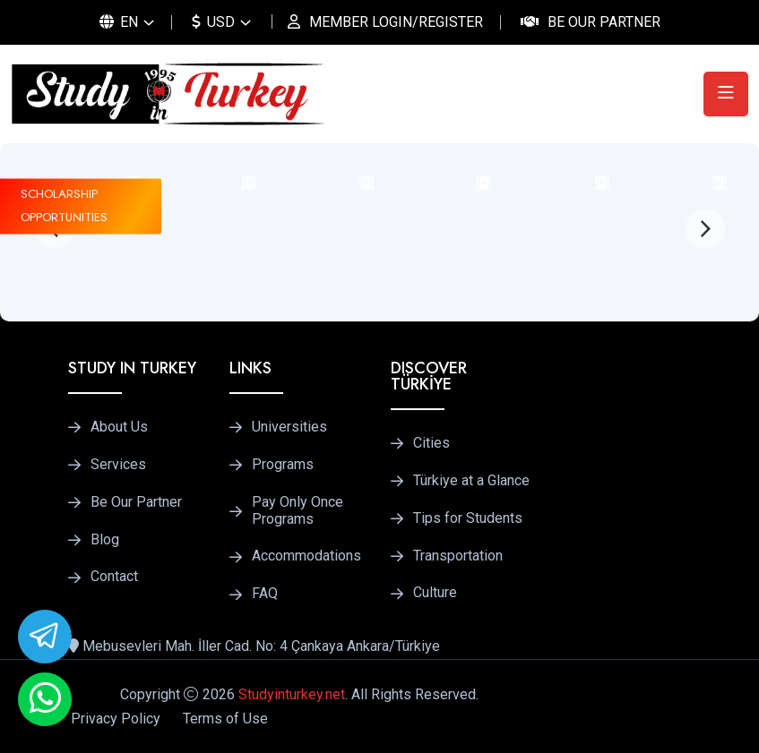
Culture (435, 593)
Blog (105, 540)
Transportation (458, 556)
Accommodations (306, 556)
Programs (283, 465)
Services (118, 465)
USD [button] (213, 21)
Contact (114, 577)
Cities (431, 443)
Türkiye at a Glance (471, 481)
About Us (119, 427)
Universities (289, 427)
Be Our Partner (604, 21)
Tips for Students (467, 518)
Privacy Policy (115, 718)
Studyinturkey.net (291, 694)
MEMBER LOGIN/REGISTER (396, 21)
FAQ (265, 594)
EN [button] (118, 21)
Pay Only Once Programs (297, 510)
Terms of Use (225, 718)
